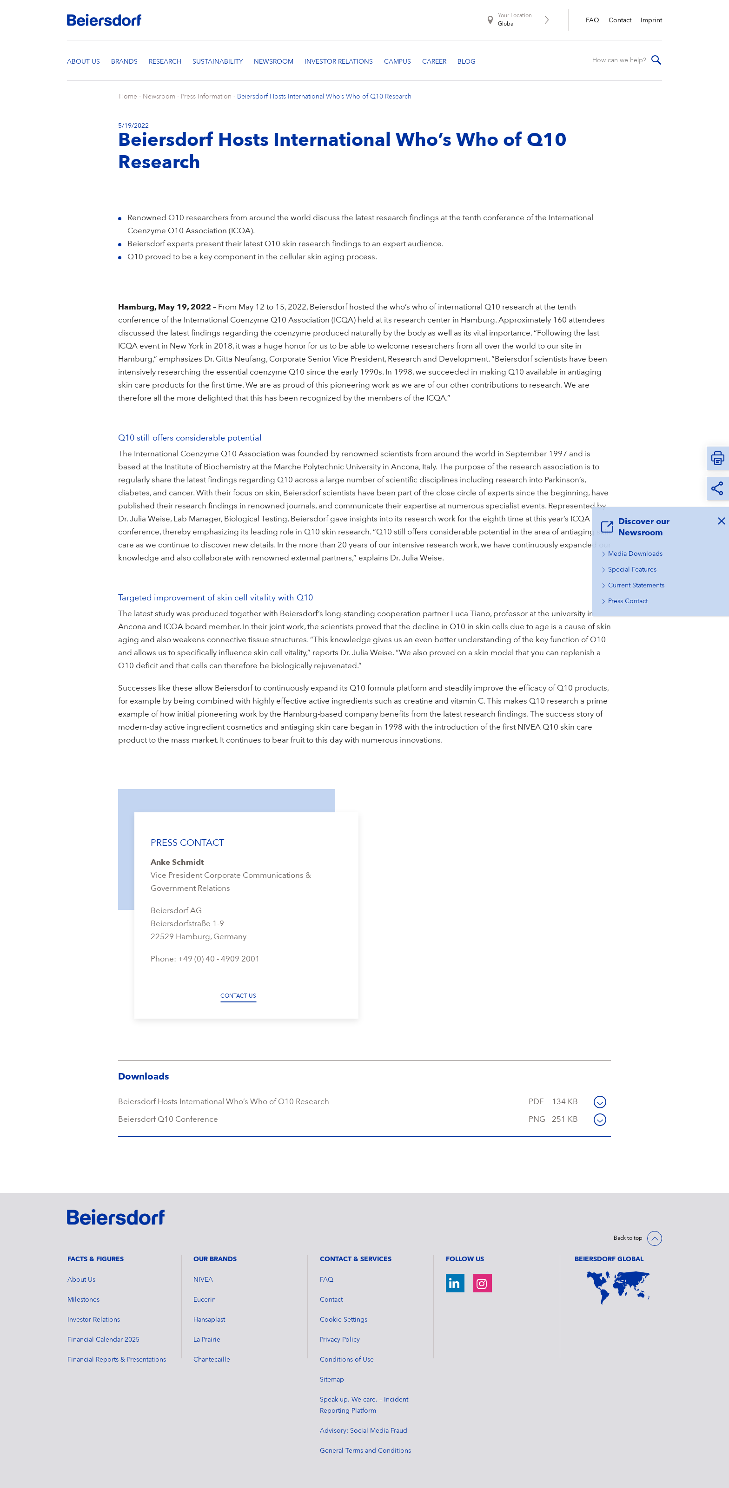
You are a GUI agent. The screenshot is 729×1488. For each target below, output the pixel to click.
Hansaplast (209, 1320)
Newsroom (159, 96)
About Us (81, 1280)
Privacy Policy (340, 1340)
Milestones (83, 1300)
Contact (620, 20)
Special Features (632, 569)
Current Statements (636, 585)
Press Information (206, 96)
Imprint (651, 20)
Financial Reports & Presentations (116, 1359)
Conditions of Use (347, 1359)
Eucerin (204, 1300)
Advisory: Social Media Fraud (363, 1431)
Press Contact (628, 601)
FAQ (592, 20)
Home (128, 96)
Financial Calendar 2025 (103, 1340)
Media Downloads (635, 554)
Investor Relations (93, 1320)
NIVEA (203, 1280)
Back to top (628, 1238)
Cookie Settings (343, 1320)
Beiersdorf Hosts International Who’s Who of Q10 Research (324, 96)
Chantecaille (211, 1359)
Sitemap (332, 1379)
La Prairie (206, 1340)
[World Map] (618, 1287)
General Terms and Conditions (365, 1451)
